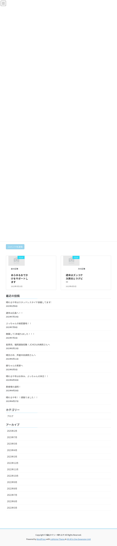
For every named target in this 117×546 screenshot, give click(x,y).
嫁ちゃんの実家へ (14, 365)
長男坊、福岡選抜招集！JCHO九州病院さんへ (28, 344)
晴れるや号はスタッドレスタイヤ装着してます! (28, 302)
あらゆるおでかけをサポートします (19, 278)
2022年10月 (12, 475)
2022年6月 (12, 501)
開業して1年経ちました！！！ (20, 333)
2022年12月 (12, 462)
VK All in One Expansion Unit (79, 539)
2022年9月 (12, 482)
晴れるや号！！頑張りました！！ (22, 397)
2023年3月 (12, 456)
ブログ (10, 416)
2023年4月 (12, 450)
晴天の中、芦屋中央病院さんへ (21, 355)
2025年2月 (12, 430)
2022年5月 (12, 507)
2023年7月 (12, 437)
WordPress (41, 539)
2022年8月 (12, 488)
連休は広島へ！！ (14, 312)
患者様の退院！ (13, 386)
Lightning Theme (57, 539)
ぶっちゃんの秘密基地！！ (19, 323)
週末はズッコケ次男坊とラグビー (74, 278)
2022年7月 (12, 494)
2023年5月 (12, 443)
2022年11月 (12, 469)
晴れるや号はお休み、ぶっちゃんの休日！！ (27, 376)
